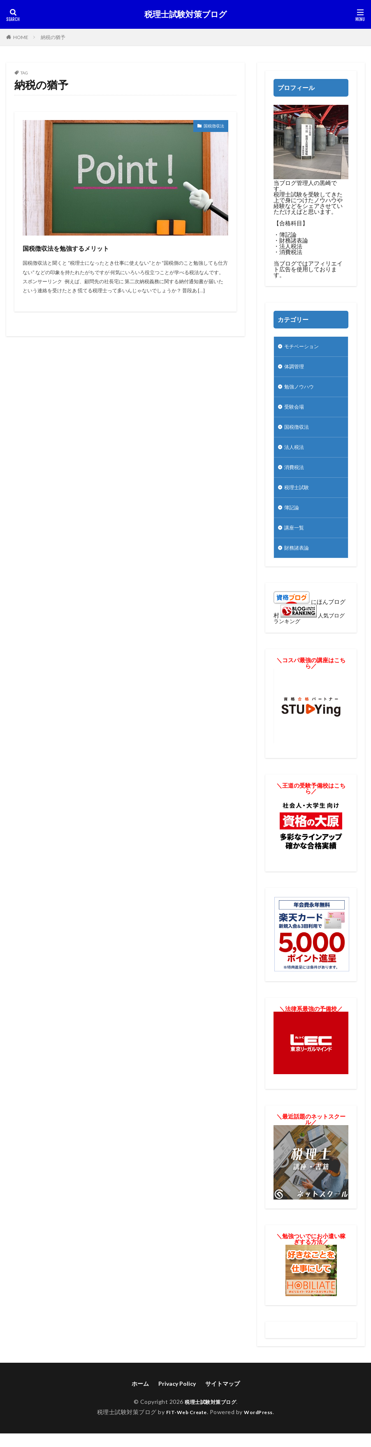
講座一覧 (295, 539)
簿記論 (292, 518)
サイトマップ (222, 1397)
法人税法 (295, 454)
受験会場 (295, 411)
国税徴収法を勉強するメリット (93, 247)
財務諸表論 (298, 560)
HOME (20, 37)
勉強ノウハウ (301, 389)
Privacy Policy (177, 1397)
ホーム (140, 1397)
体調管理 (295, 368)
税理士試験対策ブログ (185, 14)
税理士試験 (298, 496)
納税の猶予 (53, 37)
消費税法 (295, 475)
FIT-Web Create (184, 1425)
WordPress (261, 1425)
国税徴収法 (209, 127)
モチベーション (304, 347)
